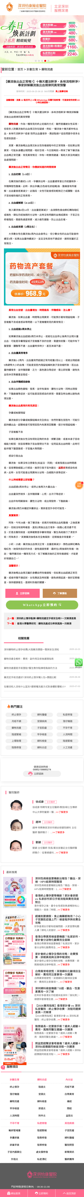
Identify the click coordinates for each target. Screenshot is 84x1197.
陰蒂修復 (42, 1145)
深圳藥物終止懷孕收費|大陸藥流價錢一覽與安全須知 (31, 649)
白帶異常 (69, 1094)
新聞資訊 (69, 1152)
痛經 (69, 1101)
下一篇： (11, 623)
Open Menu (80, 8)
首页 (20, 69)
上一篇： (11, 618)
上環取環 (16, 741)
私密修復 (67, 714)
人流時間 (67, 734)
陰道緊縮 (16, 734)
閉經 (69, 1108)
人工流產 (67, 747)
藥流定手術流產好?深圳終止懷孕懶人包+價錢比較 (30, 677)
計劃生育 (32, 69)
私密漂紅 (42, 1159)
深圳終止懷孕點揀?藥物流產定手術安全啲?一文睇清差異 (46, 618)
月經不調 (16, 721)
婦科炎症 (42, 747)
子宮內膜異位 (14, 1152)
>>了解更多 (62, 812)
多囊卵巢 (14, 1137)
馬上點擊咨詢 (61, 91)
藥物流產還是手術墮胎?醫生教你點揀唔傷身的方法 (30, 668)
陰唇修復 (16, 747)
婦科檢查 (42, 741)
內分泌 (69, 1079)
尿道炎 (42, 1108)
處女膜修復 (42, 1152)
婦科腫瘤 (42, 714)
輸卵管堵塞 (14, 1130)
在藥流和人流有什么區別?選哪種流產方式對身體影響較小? (35, 686)
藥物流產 (47, 69)
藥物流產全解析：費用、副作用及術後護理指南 (29, 658)
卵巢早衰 (14, 1145)
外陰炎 (14, 1159)
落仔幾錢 (67, 721)
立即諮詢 (35, 774)
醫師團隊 (69, 1159)
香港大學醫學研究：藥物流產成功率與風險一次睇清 (44, 623)
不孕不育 (67, 727)
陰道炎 (42, 1087)
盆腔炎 (69, 1115)
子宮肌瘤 (42, 727)
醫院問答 (69, 1145)
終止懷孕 (16, 714)
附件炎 (42, 1115)
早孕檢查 (42, 734)
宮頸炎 (42, 1094)
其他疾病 (69, 1123)
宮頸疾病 (42, 721)
